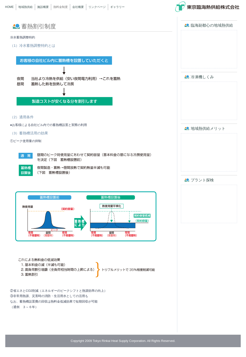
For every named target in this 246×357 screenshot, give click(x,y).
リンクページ (97, 7)
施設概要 (43, 7)
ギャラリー (117, 7)
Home (9, 7)
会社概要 (78, 7)
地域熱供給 (25, 7)
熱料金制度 (60, 7)
